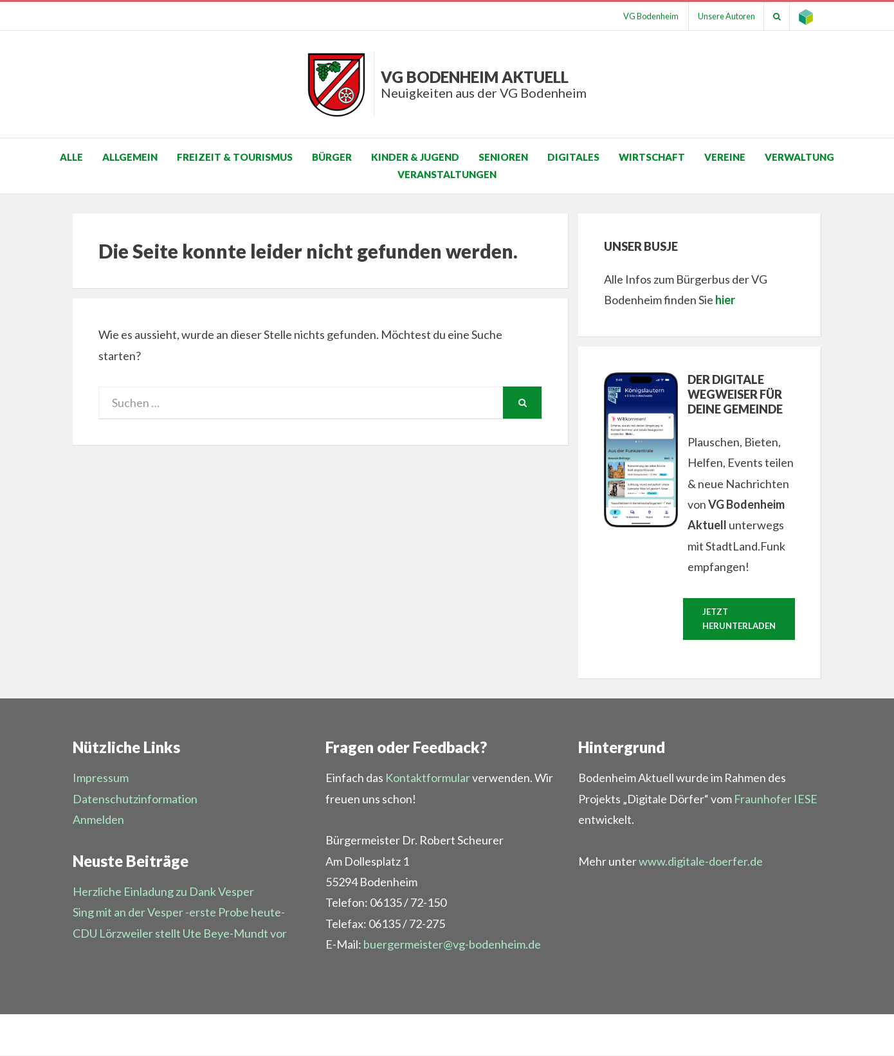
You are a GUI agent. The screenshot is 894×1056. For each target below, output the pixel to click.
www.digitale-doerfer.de (701, 862)
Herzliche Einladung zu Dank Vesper (163, 892)
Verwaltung (799, 157)
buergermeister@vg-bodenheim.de (452, 945)
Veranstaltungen (447, 174)
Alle (71, 157)
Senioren (503, 157)
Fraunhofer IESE (775, 799)
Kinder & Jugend (415, 157)
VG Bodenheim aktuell (484, 84)
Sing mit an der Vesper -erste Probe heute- (179, 913)
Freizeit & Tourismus (235, 157)
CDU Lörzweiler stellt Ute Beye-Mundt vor (180, 934)
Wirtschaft (652, 157)
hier (725, 300)
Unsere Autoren (722, 16)
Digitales (573, 157)
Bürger (332, 157)
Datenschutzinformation (135, 799)
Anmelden (98, 820)
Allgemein (130, 157)
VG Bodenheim (644, 16)
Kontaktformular (427, 778)
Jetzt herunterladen (739, 619)
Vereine (724, 157)
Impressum (101, 778)
